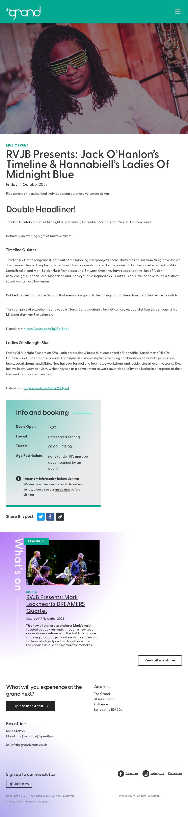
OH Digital (154, 796)
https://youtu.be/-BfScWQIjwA (46, 388)
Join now (19, 784)
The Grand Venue (39, 796)
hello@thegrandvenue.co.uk (26, 745)
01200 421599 (15, 731)
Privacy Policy (14, 801)
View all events (160, 660)
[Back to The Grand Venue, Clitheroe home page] (23, 13)
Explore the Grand (30, 706)
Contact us (175, 773)
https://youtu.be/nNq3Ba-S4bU (47, 329)
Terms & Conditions (36, 801)
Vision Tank (139, 796)
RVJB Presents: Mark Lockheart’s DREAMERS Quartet (55, 604)
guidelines (62, 489)
